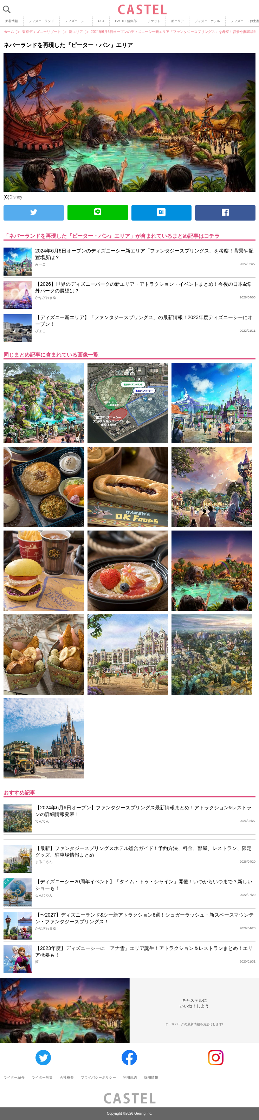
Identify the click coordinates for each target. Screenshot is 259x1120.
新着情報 (11, 21)
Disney (15, 197)
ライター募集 (42, 1077)
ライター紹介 (14, 1077)
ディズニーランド (41, 21)
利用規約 (130, 1077)
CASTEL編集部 (126, 21)
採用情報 (151, 1077)
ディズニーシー (76, 21)
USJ (101, 21)
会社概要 (67, 1077)
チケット (154, 21)
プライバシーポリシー (98, 1077)
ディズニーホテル (207, 21)
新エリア (177, 21)
